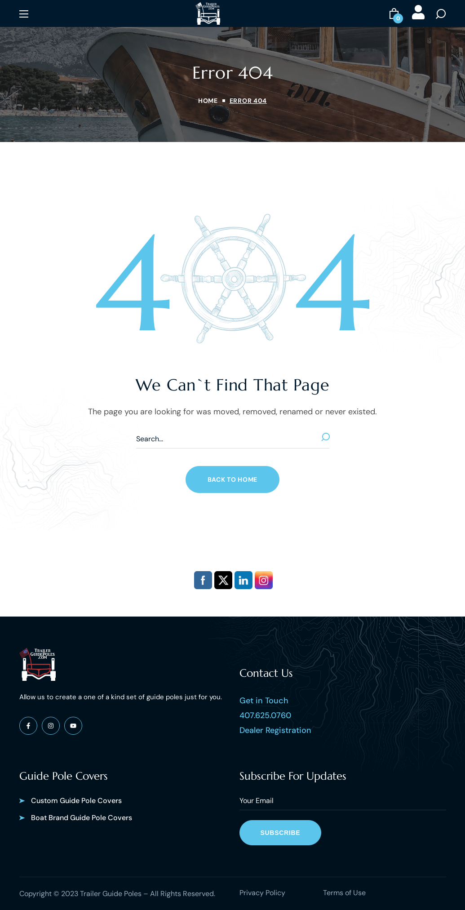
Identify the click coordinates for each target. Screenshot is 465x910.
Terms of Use (344, 892)
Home (208, 101)
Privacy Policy (262, 892)
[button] (394, 13)
